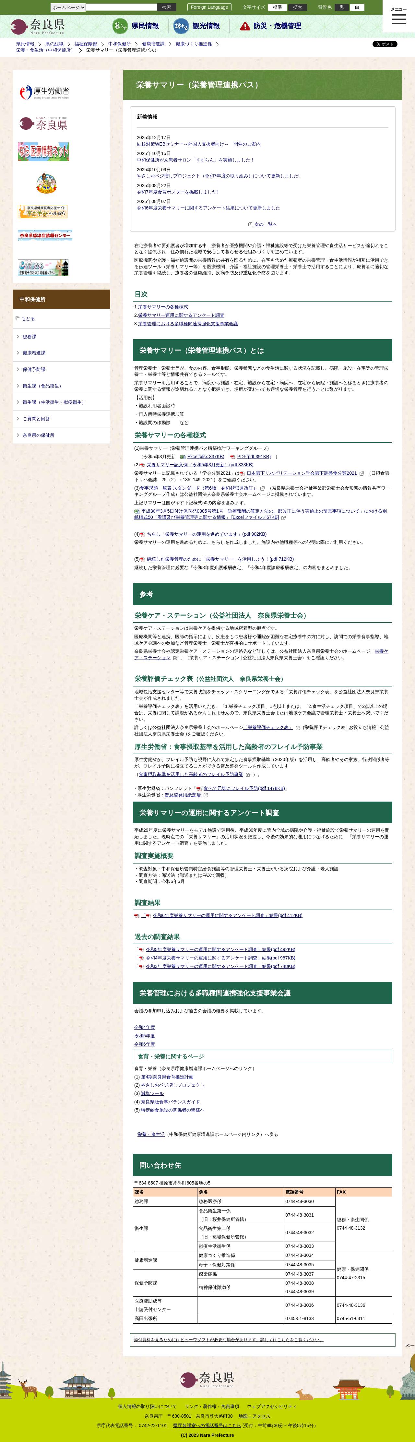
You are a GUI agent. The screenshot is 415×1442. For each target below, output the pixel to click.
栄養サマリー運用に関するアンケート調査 (181, 315)
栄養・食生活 (151, 1134)
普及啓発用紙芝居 (186, 794)
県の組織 (54, 43)
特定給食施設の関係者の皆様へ (173, 1110)
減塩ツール (152, 1093)
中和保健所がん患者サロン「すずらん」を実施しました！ (196, 159)
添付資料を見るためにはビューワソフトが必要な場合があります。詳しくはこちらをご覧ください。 (229, 1340)
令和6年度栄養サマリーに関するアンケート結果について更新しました (208, 207)
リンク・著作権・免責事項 (212, 1406)
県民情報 (145, 26)
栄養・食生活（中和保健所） (45, 50)
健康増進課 (153, 43)
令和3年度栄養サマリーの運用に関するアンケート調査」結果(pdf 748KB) (220, 966)
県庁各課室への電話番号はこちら (207, 1425)
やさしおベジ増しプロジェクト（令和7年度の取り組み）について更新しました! (218, 175)
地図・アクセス (254, 1416)
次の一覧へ (266, 224)
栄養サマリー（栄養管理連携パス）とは (201, 350)
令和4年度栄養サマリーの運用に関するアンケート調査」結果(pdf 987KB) (220, 957)
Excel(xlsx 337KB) (205, 456)
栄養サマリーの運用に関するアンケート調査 (209, 812)
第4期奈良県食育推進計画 (167, 1076)
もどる (28, 318)
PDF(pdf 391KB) (254, 456)
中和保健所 (119, 43)
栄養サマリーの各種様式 (163, 306)
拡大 (297, 7)
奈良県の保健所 (38, 435)
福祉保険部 (86, 43)
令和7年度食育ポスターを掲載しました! (177, 192)
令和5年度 (144, 1035)
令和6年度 (144, 1044)
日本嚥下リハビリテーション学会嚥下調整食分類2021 (305, 473)
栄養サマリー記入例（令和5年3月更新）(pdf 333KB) (200, 464)
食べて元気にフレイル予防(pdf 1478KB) (244, 788)
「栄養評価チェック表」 (271, 727)
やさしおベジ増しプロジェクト (173, 1085)
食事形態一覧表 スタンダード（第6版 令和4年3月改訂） (202, 488)
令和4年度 (144, 1027)
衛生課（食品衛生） (43, 385)
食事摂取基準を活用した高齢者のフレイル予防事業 (194, 774)
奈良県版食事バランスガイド (170, 1101)
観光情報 (206, 26)
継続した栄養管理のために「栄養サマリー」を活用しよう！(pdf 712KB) (220, 559)
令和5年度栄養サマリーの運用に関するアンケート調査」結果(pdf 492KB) (220, 949)
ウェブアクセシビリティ (272, 1406)
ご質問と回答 (36, 418)
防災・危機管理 (277, 26)
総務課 (29, 336)
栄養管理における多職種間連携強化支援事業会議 (188, 323)
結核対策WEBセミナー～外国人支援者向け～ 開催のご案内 (199, 144)
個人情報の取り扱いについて (147, 1406)
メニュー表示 (399, 16)
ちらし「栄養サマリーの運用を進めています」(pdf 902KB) (207, 534)
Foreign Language (209, 7)
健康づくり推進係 (194, 43)
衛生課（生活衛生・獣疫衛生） (54, 402)
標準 (277, 7)
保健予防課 (34, 369)
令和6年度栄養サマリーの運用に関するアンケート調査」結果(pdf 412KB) (227, 915)
